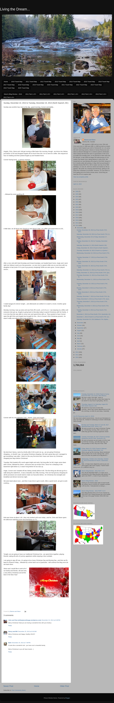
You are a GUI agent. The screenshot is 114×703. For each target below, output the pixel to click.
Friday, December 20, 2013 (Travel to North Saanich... (93, 248)
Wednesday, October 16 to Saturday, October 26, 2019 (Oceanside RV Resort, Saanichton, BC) (94, 460)
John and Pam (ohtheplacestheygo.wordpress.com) (24, 620)
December (80, 227)
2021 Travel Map (67, 85)
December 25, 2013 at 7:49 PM (21, 642)
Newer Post (8, 686)
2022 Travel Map (81, 85)
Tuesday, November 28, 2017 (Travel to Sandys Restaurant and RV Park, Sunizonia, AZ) (95, 437)
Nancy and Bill (13, 631)
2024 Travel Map (9, 88)
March (79, 343)
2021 (77, 204)
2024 (77, 196)
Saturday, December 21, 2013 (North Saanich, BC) (92, 245)
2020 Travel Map (52, 85)
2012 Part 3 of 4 (101, 94)
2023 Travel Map (96, 85)
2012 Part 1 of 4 (73, 94)
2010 (77, 357)
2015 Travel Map (89, 81)
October (79, 325)
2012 (77, 352)
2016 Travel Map (103, 81)
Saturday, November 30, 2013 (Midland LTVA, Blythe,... (93, 319)
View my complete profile (80, 177)
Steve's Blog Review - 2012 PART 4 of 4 (93, 491)
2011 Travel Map (31, 81)
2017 (77, 215)
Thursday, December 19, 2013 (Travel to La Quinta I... (93, 250)
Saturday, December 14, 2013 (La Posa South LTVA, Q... (94, 270)
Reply (10, 625)
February (80, 346)
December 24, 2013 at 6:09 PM (51, 620)
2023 (77, 199)
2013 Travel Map (60, 81)
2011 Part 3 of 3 (58, 94)
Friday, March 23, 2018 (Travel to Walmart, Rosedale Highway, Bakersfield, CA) (94, 449)
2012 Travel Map (45, 81)
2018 (77, 212)
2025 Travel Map (23, 88)
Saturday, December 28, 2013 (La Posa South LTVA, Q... (94, 234)
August (79, 330)
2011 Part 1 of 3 (30, 94)
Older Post (64, 686)
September (80, 328)
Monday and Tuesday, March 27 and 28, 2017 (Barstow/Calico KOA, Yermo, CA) (95, 425)
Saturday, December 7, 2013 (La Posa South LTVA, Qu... (94, 296)
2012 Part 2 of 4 (86, 94)
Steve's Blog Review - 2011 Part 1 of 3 (92, 471)
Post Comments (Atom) (19, 690)
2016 (77, 217)
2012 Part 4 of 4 (8, 97)
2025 (77, 194)
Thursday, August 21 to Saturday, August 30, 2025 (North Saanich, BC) (94, 405)
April (78, 341)
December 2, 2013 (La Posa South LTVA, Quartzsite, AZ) (94, 314)
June (78, 336)
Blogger (67, 698)
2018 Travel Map (23, 85)
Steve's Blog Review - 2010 (13, 94)
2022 (77, 202)
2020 (77, 207)
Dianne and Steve (89, 140)
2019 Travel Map (38, 85)
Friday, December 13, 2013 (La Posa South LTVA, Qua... (93, 272)
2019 (77, 210)
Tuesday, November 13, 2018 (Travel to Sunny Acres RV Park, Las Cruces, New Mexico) (95, 394)
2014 (77, 223)
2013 (77, 225)
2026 (77, 191)
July (78, 333)
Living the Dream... (15, 9)
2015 (77, 220)
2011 (77, 354)
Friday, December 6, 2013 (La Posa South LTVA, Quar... (93, 299)
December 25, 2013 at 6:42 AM (27, 631)
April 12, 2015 (77, 184)
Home (6, 81)
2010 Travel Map (16, 81)
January (79, 349)
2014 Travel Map (74, 81)
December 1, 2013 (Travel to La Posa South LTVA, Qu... (93, 317)
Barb (9, 642)
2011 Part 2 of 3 (44, 94)
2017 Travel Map (9, 85)
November (80, 322)
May (78, 338)
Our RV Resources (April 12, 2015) (83, 416)
